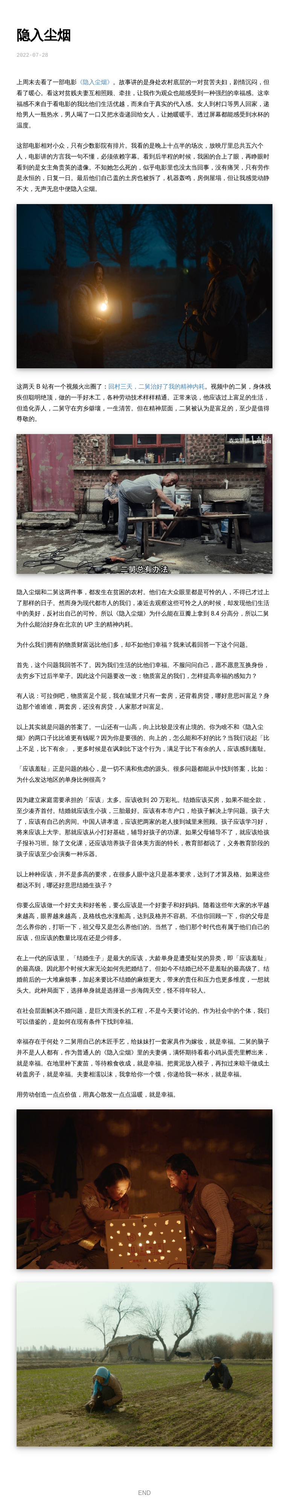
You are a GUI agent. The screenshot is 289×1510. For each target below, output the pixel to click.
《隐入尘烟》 (95, 82)
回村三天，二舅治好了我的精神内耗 (156, 386)
